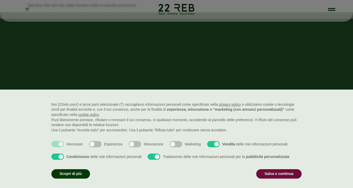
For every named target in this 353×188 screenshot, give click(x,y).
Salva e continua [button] (279, 174)
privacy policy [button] (230, 104)
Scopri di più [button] (71, 174)
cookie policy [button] (88, 115)
